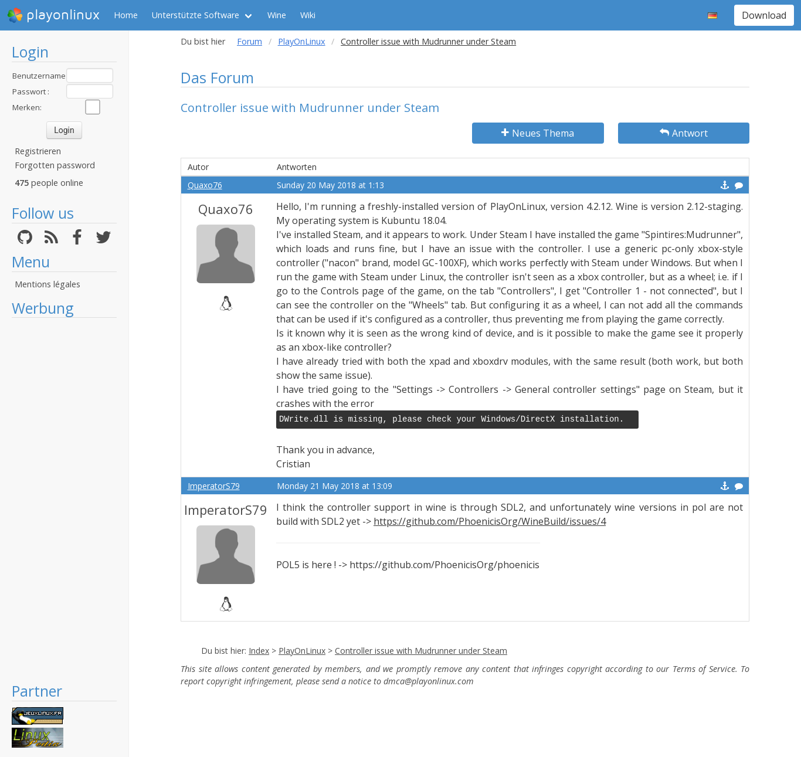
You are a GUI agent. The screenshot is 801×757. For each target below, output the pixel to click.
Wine (276, 15)
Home (126, 15)
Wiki (307, 15)
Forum (249, 41)
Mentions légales (47, 284)
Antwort (684, 133)
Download (764, 15)
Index (259, 650)
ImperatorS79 (214, 485)
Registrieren (38, 151)
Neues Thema (537, 133)
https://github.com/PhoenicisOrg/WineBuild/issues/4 (490, 521)
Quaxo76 (205, 185)
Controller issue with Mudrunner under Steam (421, 650)
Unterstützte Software (195, 15)
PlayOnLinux (301, 41)
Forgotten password (55, 165)
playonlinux (53, 15)
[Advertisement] (64, 499)
